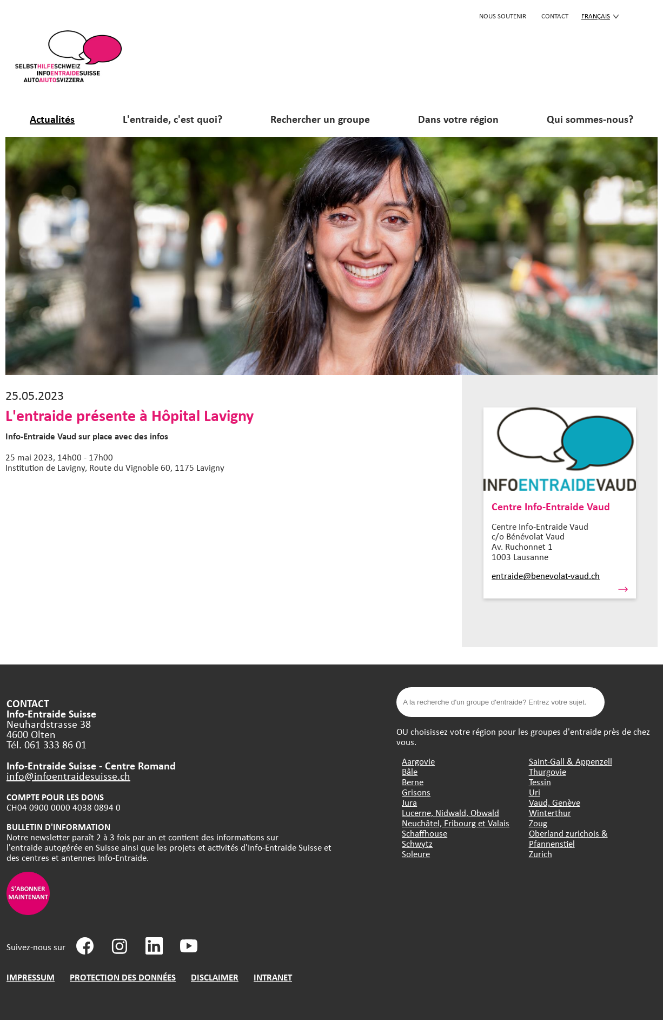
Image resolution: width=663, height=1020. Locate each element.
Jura (409, 802)
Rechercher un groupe (320, 118)
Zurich (540, 853)
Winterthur (550, 812)
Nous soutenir (502, 16)
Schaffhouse (424, 833)
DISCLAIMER (214, 977)
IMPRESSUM (30, 977)
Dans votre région (458, 118)
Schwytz (417, 843)
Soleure (416, 853)
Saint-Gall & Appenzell (570, 761)
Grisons (416, 792)
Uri (534, 792)
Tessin (540, 781)
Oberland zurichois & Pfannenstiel (568, 838)
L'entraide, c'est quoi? (172, 118)
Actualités (52, 118)
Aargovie (418, 761)
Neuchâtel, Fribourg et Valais (455, 823)
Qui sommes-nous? (590, 118)
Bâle (409, 771)
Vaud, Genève (554, 802)
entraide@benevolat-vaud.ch (546, 575)
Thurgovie (547, 771)
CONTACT (554, 16)
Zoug (538, 823)
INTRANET (273, 977)
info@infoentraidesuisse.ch (68, 775)
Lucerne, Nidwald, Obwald (450, 812)
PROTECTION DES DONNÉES (123, 977)
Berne (412, 781)
